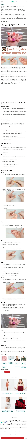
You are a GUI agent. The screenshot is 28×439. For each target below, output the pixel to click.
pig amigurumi (4, 68)
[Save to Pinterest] (7, 372)
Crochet (2, 4)
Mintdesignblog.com (11, 421)
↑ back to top (14, 417)
